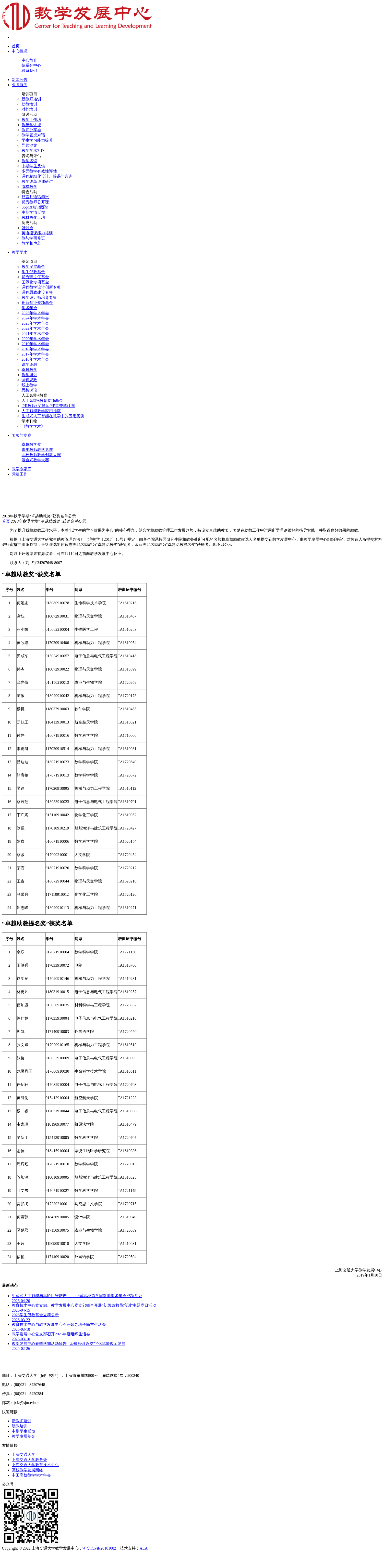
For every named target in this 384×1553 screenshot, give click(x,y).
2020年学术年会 (35, 339)
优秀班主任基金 (35, 277)
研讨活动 (29, 114)
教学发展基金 (33, 266)
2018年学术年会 (35, 349)
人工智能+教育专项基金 (42, 400)
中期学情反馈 (33, 212)
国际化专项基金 (35, 282)
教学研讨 (29, 375)
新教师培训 (31, 99)
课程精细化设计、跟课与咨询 (47, 176)
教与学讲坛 (31, 125)
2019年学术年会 (35, 344)
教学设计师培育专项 (39, 297)
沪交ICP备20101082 (99, 1548)
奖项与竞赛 (21, 435)
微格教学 (29, 186)
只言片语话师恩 (35, 197)
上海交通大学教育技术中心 (35, 1465)
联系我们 (29, 70)
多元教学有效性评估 (39, 171)
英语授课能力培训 (37, 233)
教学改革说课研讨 (37, 181)
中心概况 (19, 51)
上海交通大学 (23, 1454)
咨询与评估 (31, 156)
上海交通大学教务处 (29, 1460)
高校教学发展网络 (27, 1470)
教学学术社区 (33, 150)
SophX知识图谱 (35, 207)
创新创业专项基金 (37, 303)
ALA (144, 1548)
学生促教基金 (33, 272)
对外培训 (29, 109)
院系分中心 (31, 65)
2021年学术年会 (35, 333)
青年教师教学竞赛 (37, 449)
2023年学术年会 (35, 323)
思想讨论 (29, 390)
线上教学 (29, 385)
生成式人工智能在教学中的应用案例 (53, 416)
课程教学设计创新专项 (41, 287)
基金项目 (29, 261)
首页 (16, 46)
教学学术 (19, 252)
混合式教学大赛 (35, 460)
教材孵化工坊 (33, 217)
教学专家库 (21, 469)
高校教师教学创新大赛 (41, 455)
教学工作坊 (31, 120)
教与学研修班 (33, 238)
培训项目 (29, 94)
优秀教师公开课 (35, 202)
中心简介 (29, 60)
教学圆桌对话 (33, 135)
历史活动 (29, 223)
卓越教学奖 (31, 444)
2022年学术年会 (35, 328)
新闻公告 (19, 80)
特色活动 (29, 192)
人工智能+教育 (34, 395)
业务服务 (19, 85)
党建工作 (19, 474)
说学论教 (29, 364)
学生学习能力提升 (37, 140)
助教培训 (29, 104)
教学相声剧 (31, 243)
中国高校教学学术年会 (31, 1475)
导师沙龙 (29, 145)
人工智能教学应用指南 (41, 411)
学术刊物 (29, 421)
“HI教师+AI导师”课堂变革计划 (48, 406)
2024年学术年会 (35, 318)
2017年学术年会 (35, 354)
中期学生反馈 (33, 166)
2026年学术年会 (35, 313)
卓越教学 (29, 370)
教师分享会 (31, 130)
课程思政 (29, 380)
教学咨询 (29, 161)
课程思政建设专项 (37, 292)
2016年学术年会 (35, 359)
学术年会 (29, 308)
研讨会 (27, 228)
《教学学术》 (33, 426)
